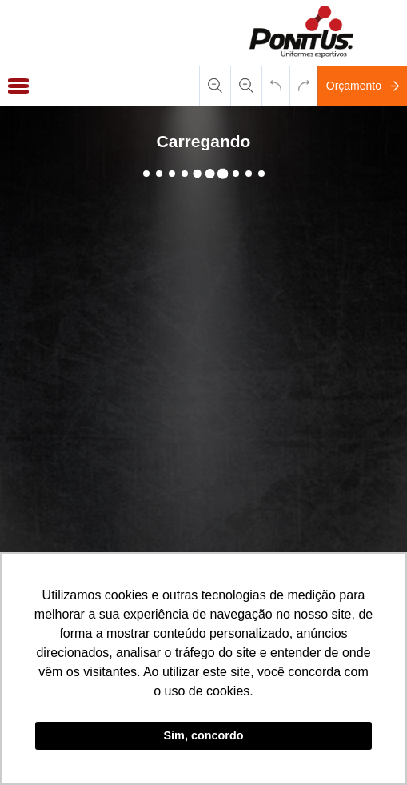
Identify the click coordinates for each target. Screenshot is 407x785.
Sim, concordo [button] (204, 735)
